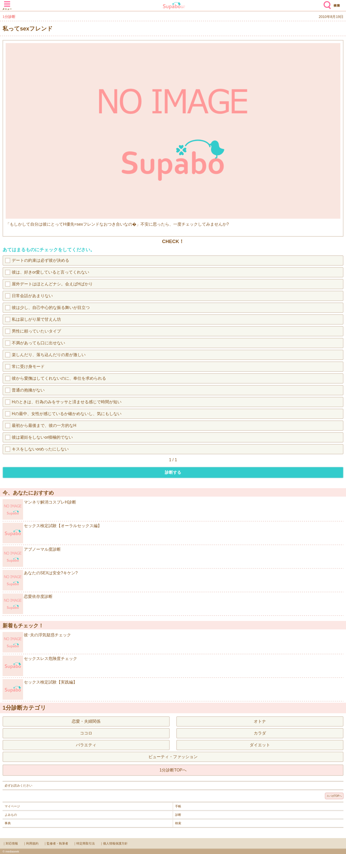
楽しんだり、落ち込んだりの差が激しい (49, 355)
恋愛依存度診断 (28, 604)
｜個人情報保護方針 (114, 843)
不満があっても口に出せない (38, 343)
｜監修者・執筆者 (56, 843)
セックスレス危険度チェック (40, 666)
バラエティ (86, 745)
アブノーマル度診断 (32, 556)
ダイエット (260, 745)
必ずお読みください (18, 785)
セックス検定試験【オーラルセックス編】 (52, 533)
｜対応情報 (10, 843)
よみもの (11, 815)
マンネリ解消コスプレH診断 (39, 509)
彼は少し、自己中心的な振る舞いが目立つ (51, 307)
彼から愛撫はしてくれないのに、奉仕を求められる (59, 378)
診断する (173, 472)
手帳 (178, 806)
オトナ (260, 721)
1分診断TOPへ (173, 770)
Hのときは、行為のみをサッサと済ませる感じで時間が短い (66, 402)
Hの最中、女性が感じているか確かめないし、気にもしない (66, 413)
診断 (178, 815)
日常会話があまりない (32, 296)
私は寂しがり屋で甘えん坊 (36, 319)
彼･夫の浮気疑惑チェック (37, 642)
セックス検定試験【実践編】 (40, 689)
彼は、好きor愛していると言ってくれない (50, 272)
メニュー (7, 3)
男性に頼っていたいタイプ (36, 331)
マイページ (12, 806)
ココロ (86, 733)
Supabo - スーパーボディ (174, 6)
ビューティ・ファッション (173, 757)
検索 (326, 3)
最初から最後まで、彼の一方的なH (44, 425)
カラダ (260, 733)
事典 (8, 823)
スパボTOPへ (334, 796)
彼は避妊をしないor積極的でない (42, 437)
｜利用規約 (30, 843)
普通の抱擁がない (28, 390)
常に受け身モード (28, 366)
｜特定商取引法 (84, 843)
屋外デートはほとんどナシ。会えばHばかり (52, 284)
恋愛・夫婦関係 (86, 721)
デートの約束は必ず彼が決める (40, 260)
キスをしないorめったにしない (40, 449)
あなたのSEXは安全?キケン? (40, 580)
